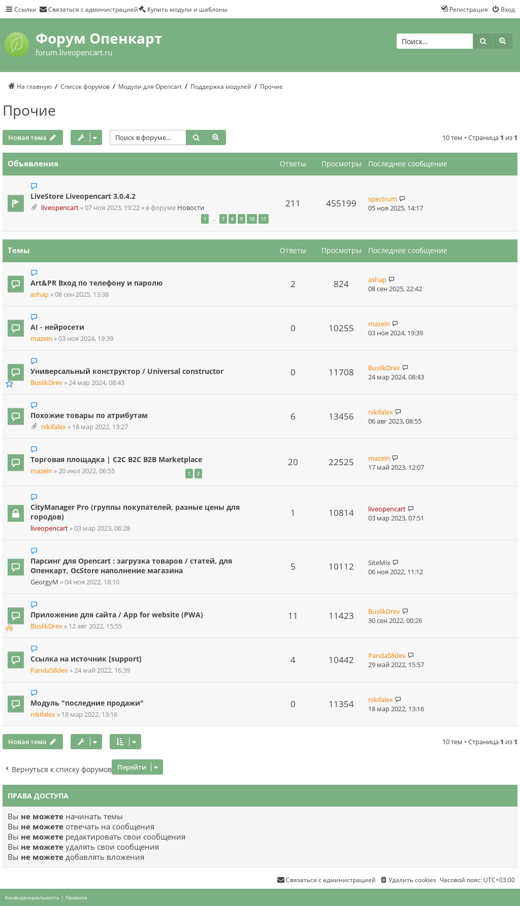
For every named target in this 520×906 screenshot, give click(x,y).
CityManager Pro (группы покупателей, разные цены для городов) (135, 511)
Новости (190, 207)
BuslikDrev (46, 382)
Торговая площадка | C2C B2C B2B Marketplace (116, 459)
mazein (41, 338)
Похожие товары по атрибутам (89, 415)
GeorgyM (44, 582)
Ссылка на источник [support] (86, 659)
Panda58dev (49, 670)
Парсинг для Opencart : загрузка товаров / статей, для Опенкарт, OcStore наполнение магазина (131, 565)
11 (263, 219)
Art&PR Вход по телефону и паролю (96, 283)
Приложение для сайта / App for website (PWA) (116, 614)
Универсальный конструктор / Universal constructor (126, 371)
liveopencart (60, 207)
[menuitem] (88, 9)
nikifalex (53, 427)
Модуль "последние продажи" (87, 703)
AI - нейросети (57, 327)
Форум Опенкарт (99, 38)
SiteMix (379, 562)
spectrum (382, 198)
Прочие (29, 110)
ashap (39, 294)
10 (251, 219)
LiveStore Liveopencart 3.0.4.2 (83, 196)
